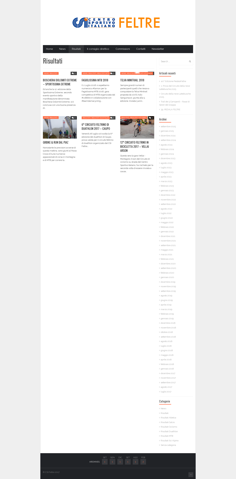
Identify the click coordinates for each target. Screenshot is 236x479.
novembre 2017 (168, 378)
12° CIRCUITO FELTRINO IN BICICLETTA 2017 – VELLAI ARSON (134, 146)
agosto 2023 (166, 163)
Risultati (76, 48)
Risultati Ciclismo (138, 117)
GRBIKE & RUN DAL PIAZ (55, 142)
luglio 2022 (166, 213)
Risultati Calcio (168, 422)
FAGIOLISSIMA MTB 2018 (95, 80)
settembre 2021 (168, 245)
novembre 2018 (168, 327)
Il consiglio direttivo (98, 48)
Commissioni (123, 48)
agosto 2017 (166, 387)
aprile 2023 (166, 176)
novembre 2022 (168, 199)
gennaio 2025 (167, 131)
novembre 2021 (168, 241)
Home (49, 48)
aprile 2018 (166, 359)
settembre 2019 (168, 291)
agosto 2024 (166, 145)
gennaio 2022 (167, 231)
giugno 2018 (167, 350)
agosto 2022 (166, 209)
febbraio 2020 (167, 273)
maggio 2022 (167, 222)
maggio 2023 (167, 172)
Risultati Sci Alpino (170, 440)
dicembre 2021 (168, 236)
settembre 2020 (168, 268)
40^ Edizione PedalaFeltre (173, 81)
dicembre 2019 (168, 282)
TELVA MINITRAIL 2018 (132, 80)
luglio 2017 (166, 391)
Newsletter (158, 48)
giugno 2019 (167, 300)
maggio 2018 (167, 355)
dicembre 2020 (168, 263)
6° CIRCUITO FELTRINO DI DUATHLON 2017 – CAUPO (96, 126)
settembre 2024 (168, 140)
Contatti (140, 48)
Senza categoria (168, 445)
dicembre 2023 (168, 158)
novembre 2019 (168, 286)
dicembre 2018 (168, 323)
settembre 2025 (168, 126)
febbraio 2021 (167, 259)
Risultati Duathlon (100, 118)
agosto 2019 (166, 295)
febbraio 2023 (167, 186)
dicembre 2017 (168, 373)
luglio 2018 (166, 346)
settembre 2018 (168, 337)
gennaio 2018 (167, 369)
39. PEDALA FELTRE (170, 109)
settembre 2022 (168, 204)
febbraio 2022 (167, 227)
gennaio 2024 (167, 154)
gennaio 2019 (167, 318)
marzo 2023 (166, 181)
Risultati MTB (103, 73)
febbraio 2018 (167, 364)
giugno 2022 (167, 218)
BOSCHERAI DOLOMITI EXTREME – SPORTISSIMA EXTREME (60, 82)
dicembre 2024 (168, 135)
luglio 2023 (166, 167)
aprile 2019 (166, 305)
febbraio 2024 (167, 149)
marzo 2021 (166, 254)
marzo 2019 (166, 309)
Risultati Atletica (144, 73)
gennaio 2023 (167, 190)
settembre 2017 (168, 382)
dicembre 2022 (168, 195)
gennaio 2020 (167, 277)
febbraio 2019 (167, 314)
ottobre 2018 (167, 332)
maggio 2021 (167, 250)
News (62, 48)
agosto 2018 (166, 341)
